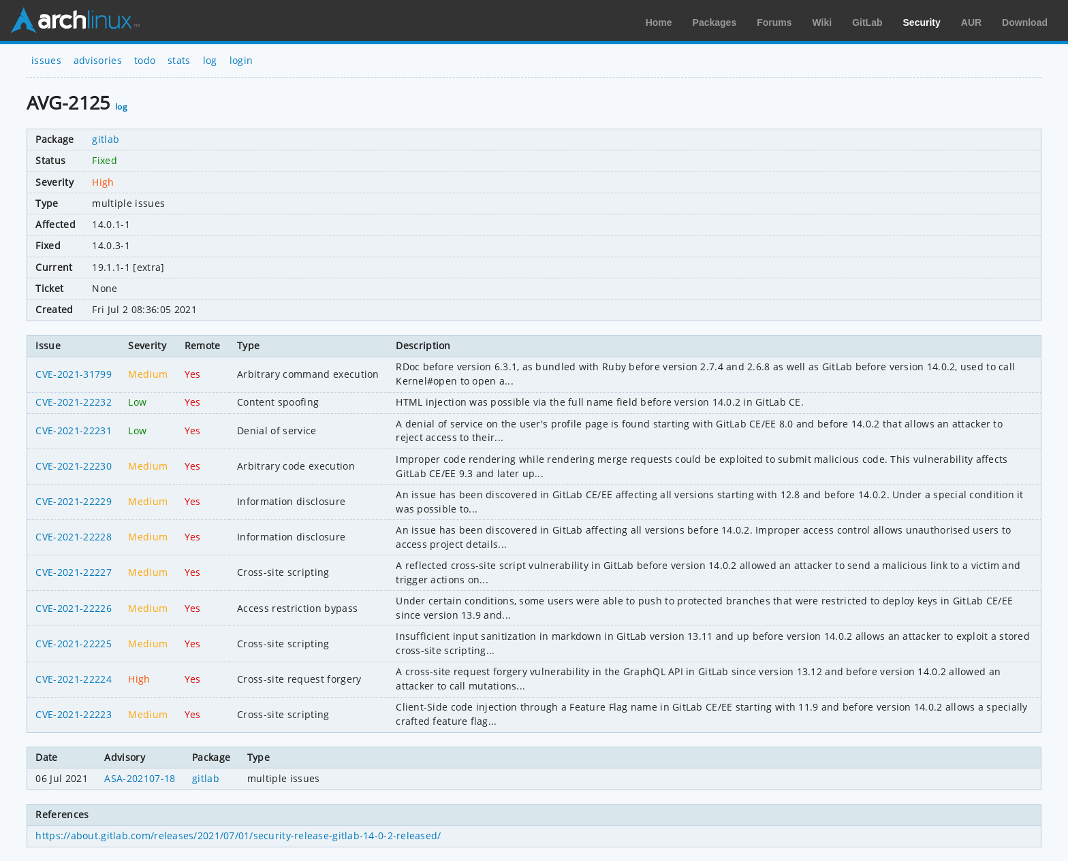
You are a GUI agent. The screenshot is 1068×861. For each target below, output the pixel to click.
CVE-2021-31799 (73, 374)
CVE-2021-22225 (73, 643)
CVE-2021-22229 (73, 501)
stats (179, 60)
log (210, 60)
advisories (98, 60)
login (241, 60)
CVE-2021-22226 (73, 608)
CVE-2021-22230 (73, 465)
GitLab (867, 22)
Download (1025, 22)
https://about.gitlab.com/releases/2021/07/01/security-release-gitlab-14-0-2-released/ (238, 835)
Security (922, 22)
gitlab (105, 139)
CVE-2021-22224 (73, 678)
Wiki (822, 22)
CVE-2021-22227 (73, 572)
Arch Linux (75, 20)
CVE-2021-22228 (73, 536)
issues (46, 60)
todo (144, 60)
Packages (715, 22)
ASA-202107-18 (139, 778)
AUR (971, 22)
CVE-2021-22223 (73, 714)
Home (659, 22)
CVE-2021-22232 (73, 401)
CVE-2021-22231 (73, 430)
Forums (774, 22)
